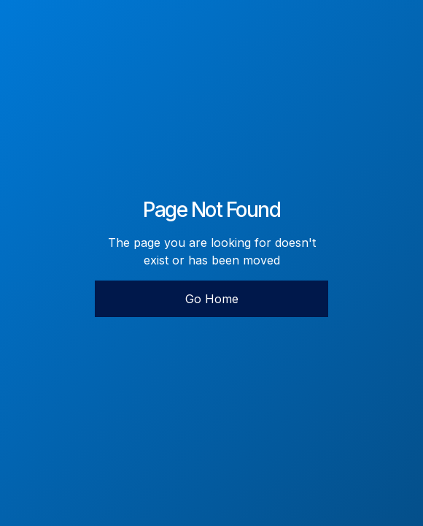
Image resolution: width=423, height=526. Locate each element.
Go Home (211, 298)
